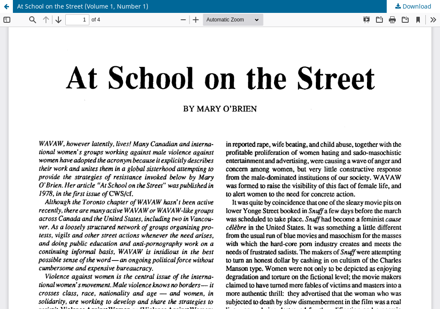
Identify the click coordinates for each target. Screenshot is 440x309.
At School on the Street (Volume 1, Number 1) (82, 6)
